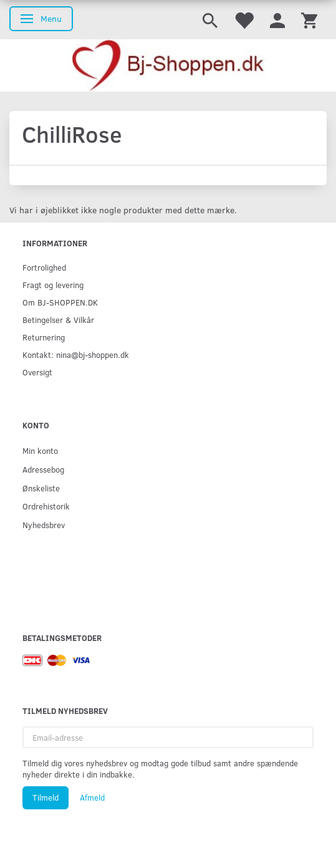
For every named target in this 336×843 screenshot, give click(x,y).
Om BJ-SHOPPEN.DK (60, 302)
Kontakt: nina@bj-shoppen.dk (75, 354)
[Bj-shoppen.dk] (168, 65)
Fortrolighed (44, 267)
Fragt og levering (53, 284)
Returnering (43, 337)
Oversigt (37, 372)
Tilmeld (45, 797)
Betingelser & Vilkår (58, 319)
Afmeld (92, 797)
